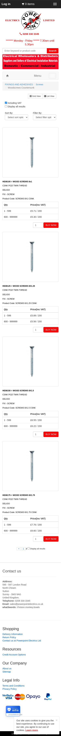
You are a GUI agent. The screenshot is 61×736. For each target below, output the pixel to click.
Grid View (35, 96)
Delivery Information (12, 634)
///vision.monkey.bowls (28, 607)
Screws (39, 84)
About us (6, 668)
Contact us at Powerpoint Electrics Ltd (21, 640)
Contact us (11, 571)
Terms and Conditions (13, 685)
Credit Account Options (14, 654)
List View (49, 96)
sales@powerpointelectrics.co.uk (26, 604)
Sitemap (6, 671)
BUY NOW (51, 225)
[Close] (57, 720)
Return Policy (9, 637)
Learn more (31, 730)
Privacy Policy (9, 689)
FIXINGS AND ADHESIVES (19, 84)
